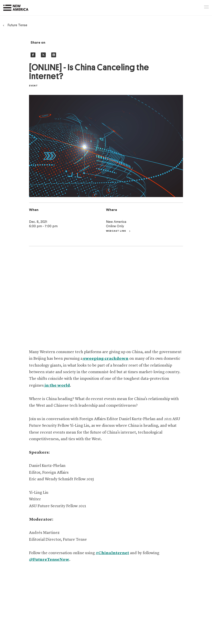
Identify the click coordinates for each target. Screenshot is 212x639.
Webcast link (116, 231)
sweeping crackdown (105, 359)
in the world (57, 385)
